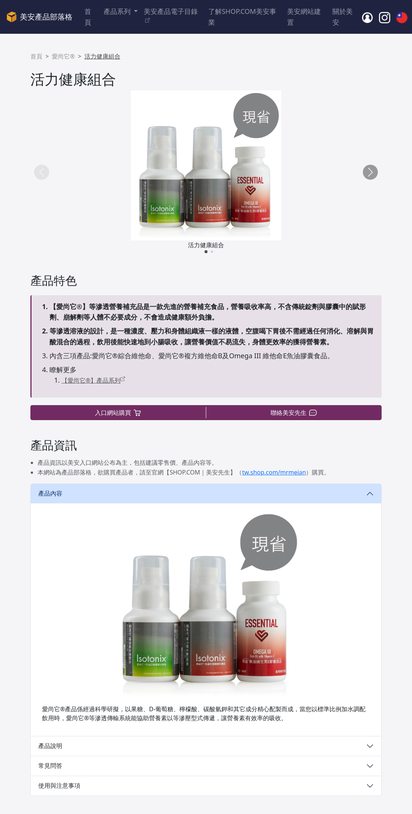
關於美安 (342, 17)
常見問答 (50, 765)
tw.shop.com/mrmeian (274, 472)
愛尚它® (63, 56)
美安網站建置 (304, 17)
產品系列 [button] (118, 11)
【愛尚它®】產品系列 (93, 380)
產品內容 (50, 493)
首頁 (87, 17)
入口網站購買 (118, 412)
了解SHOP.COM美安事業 (242, 17)
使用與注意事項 (59, 785)
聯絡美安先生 (294, 412)
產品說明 (50, 746)
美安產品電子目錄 (171, 15)
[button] (370, 172)
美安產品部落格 (39, 17)
